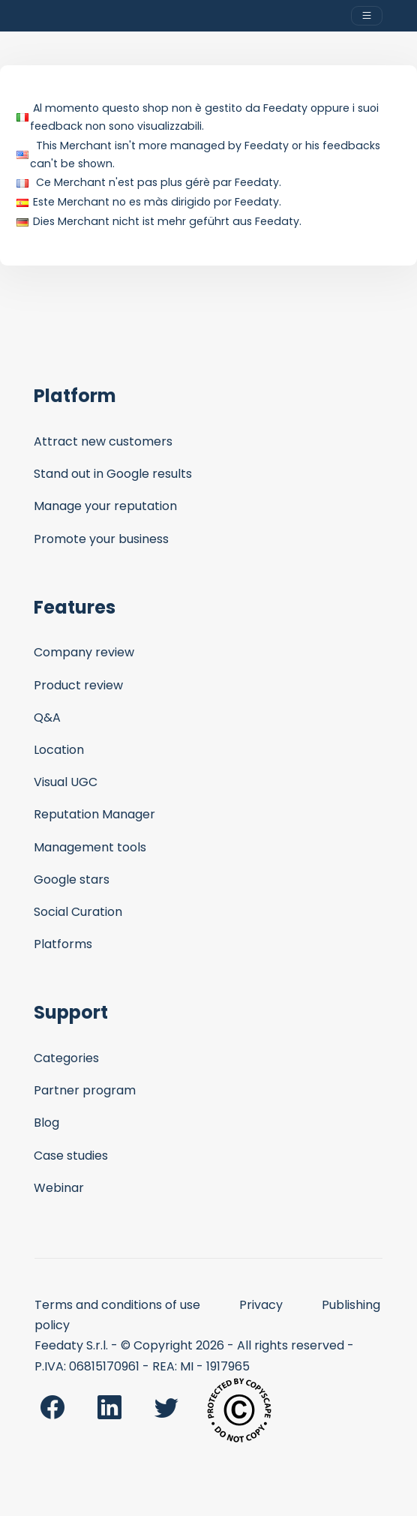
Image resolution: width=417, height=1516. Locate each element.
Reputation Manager (94, 814)
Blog (46, 1122)
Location (59, 749)
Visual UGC (66, 782)
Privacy (261, 1304)
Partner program (85, 1090)
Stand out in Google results (113, 473)
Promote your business (101, 539)
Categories (66, 1058)
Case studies (71, 1155)
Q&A (47, 717)
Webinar (59, 1187)
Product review (78, 685)
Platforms (63, 944)
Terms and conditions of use (117, 1304)
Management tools (90, 847)
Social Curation (78, 911)
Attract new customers (103, 441)
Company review (84, 652)
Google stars (72, 879)
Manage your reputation (105, 506)
